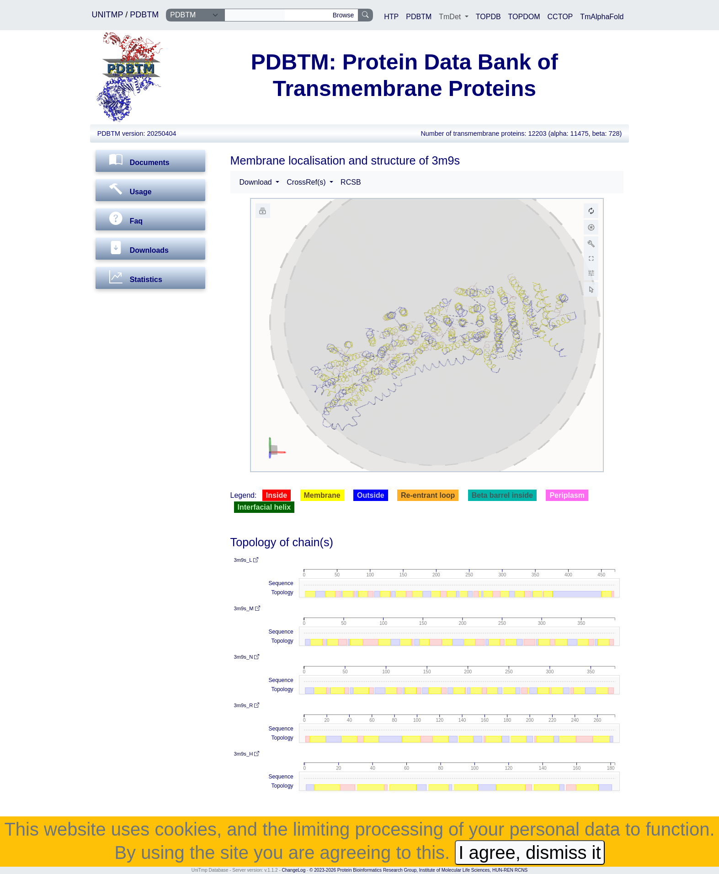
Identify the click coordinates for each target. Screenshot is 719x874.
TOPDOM (524, 17)
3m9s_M (247, 608)
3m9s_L (246, 560)
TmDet (451, 17)
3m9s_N (247, 657)
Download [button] (257, 182)
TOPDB (488, 17)
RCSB (351, 182)
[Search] (255, 15)
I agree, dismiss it (529, 852)
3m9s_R (247, 705)
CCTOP (560, 17)
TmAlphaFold (601, 17)
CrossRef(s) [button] (307, 182)
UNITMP (109, 14)
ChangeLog (294, 870)
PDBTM (144, 14)
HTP (391, 17)
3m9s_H (247, 754)
